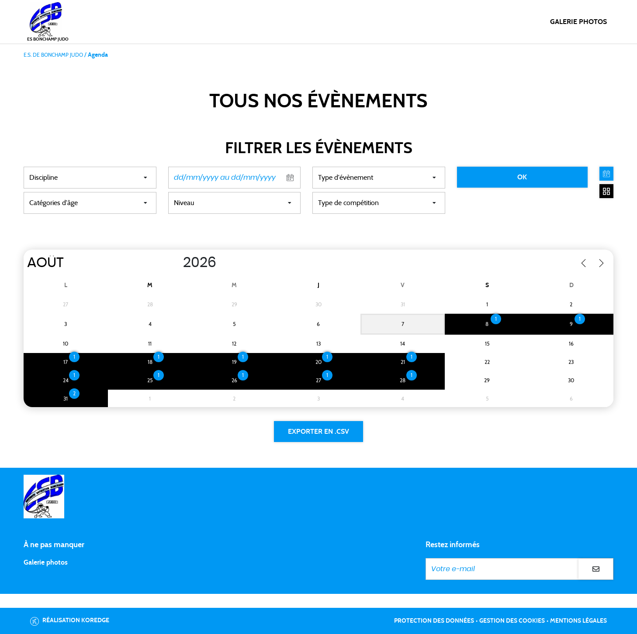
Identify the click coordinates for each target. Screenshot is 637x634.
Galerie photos (578, 21)
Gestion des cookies (512, 621)
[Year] (174, 263)
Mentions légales (578, 621)
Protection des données (434, 621)
